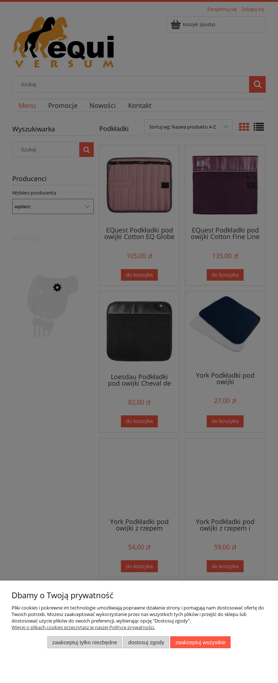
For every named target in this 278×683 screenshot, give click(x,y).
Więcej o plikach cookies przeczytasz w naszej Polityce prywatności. (83, 627)
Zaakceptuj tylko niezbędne (84, 642)
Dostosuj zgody (146, 642)
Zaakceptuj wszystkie (200, 642)
